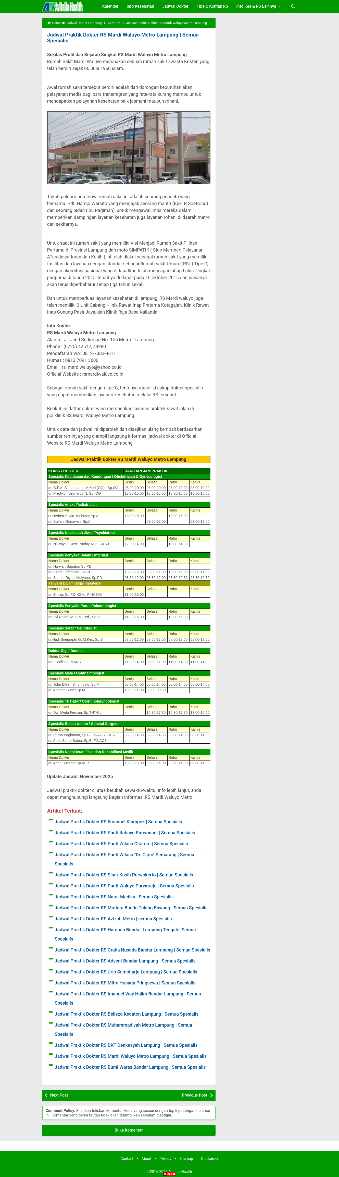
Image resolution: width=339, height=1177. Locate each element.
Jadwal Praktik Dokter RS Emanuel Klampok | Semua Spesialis (118, 821)
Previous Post (194, 1094)
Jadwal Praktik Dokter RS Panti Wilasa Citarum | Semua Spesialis (121, 843)
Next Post (59, 1094)
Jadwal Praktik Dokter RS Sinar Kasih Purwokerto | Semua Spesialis (124, 874)
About (146, 1158)
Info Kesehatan (140, 6)
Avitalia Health (180, 1171)
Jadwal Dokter (175, 6)
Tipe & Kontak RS (212, 6)
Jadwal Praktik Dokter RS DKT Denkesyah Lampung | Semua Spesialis (126, 1045)
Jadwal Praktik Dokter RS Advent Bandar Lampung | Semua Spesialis (125, 960)
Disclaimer (210, 1158)
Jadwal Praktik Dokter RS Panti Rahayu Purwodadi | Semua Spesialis (125, 832)
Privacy (165, 1158)
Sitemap (186, 1158)
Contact (127, 1158)
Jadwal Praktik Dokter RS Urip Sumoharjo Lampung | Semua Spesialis (126, 971)
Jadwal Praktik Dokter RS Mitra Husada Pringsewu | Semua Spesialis (125, 982)
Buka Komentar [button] (129, 1129)
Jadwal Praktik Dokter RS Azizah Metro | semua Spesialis (113, 918)
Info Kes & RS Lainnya (259, 6)
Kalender (110, 6)
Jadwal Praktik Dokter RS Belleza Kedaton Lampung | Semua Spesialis (127, 1013)
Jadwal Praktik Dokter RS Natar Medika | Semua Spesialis (114, 896)
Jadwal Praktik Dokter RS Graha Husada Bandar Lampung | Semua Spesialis (132, 949)
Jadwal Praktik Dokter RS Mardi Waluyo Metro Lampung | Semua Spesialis (121, 37)
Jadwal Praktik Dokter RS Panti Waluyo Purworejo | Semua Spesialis (124, 885)
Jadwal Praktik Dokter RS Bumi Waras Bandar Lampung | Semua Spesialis (130, 1066)
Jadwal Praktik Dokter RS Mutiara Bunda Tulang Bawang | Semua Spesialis (131, 907)
